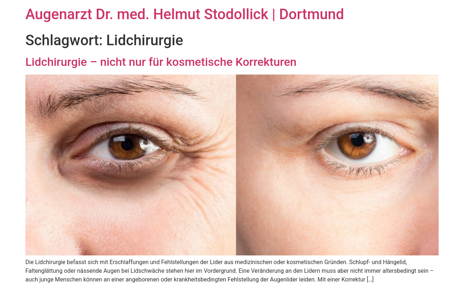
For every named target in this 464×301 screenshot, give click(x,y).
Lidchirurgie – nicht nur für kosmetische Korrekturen (161, 62)
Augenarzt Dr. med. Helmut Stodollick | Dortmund (184, 14)
